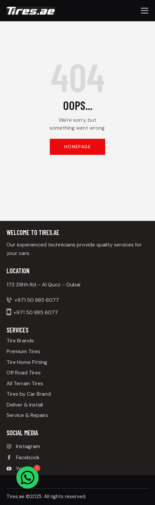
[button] (144, 10)
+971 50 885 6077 (36, 300)
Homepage (77, 147)
